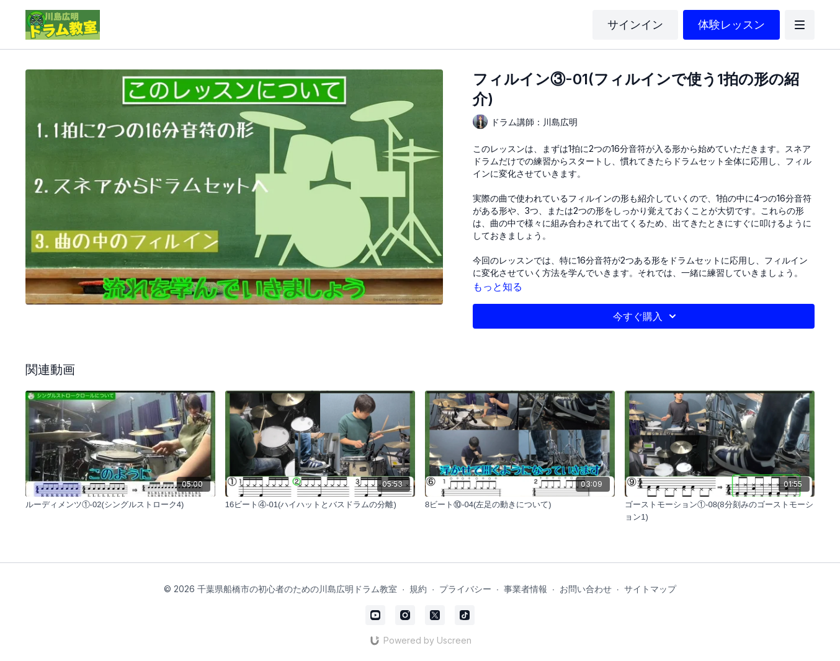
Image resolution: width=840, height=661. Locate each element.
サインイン (635, 24)
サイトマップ (650, 588)
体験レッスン (731, 24)
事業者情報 (525, 588)
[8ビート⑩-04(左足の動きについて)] (520, 505)
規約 (418, 588)
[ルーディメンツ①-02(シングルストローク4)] (120, 505)
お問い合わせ (586, 588)
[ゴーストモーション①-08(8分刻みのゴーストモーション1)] (720, 511)
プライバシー (465, 588)
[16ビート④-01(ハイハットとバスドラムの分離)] (320, 505)
